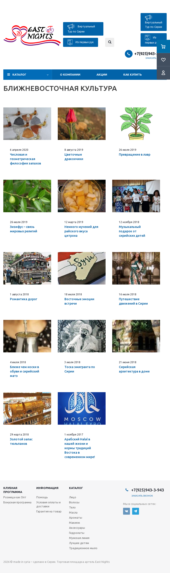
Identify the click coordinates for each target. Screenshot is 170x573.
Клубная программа (12, 489)
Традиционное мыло (83, 548)
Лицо (72, 497)
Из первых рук (81, 42)
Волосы (74, 502)
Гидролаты (76, 532)
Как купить (132, 74)
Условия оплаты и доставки (48, 504)
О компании (70, 74)
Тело (72, 507)
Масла (73, 512)
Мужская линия (79, 537)
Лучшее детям (79, 542)
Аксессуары (77, 527)
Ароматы (75, 517)
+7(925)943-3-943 (150, 53)
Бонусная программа (17, 502)
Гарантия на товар (49, 511)
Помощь (42, 497)
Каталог (19, 74)
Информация (47, 487)
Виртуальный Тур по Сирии (81, 28)
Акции (102, 74)
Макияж (74, 522)
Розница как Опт (14, 497)
